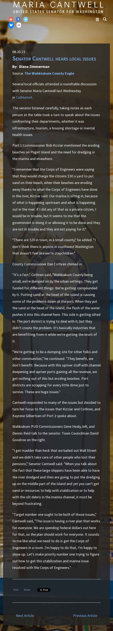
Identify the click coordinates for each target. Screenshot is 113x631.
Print (16, 589)
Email (27, 589)
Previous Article (85, 615)
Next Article (25, 615)
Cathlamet (24, 97)
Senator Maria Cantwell (58, 7)
